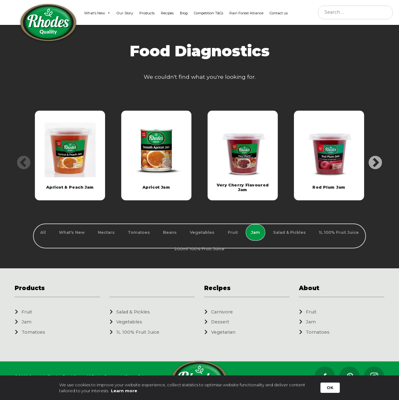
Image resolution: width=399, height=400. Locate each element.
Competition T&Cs (208, 13)
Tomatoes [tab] (139, 232)
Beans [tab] (170, 232)
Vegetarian (223, 332)
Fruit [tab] (233, 232)
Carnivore (222, 312)
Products (147, 13)
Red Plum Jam (329, 187)
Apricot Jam (156, 187)
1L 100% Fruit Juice (137, 332)
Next (371, 158)
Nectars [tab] (106, 232)
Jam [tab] (255, 232)
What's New (97, 13)
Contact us (279, 13)
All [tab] (43, 232)
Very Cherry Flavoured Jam (243, 187)
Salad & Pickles (133, 312)
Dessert (220, 322)
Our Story (125, 13)
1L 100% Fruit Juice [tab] (339, 232)
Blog (184, 13)
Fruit (27, 312)
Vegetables (129, 322)
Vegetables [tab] (202, 232)
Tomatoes (33, 332)
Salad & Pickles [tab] (289, 232)
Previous (19, 158)
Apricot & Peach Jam (70, 187)
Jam (26, 322)
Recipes (167, 13)
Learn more (124, 390)
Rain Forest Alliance (246, 13)
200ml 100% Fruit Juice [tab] (199, 249)
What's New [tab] (72, 232)
